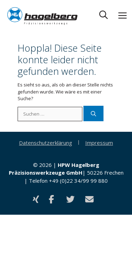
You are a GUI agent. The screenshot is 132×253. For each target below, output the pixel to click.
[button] (103, 16)
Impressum (99, 142)
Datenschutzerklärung (45, 142)
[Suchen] (93, 114)
